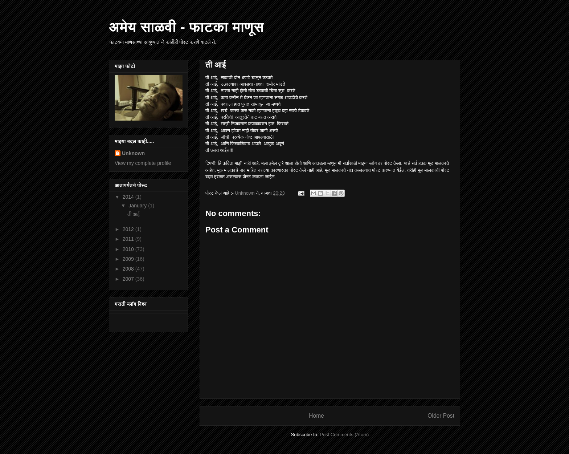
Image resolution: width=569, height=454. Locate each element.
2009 (129, 259)
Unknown (133, 153)
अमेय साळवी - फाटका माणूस (186, 27)
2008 (129, 269)
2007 (129, 279)
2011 (129, 239)
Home (316, 416)
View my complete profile (143, 163)
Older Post (440, 416)
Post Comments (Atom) (344, 434)
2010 (129, 249)
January (138, 205)
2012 (129, 229)
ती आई (133, 214)
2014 (129, 197)
